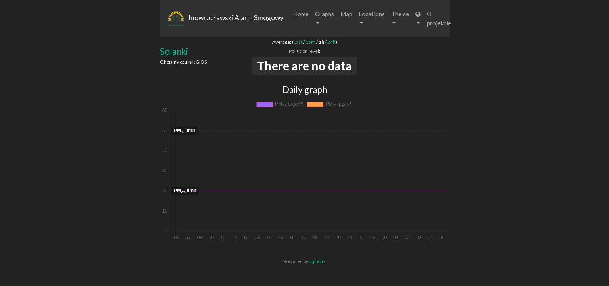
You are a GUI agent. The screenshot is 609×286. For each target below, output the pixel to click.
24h (331, 42)
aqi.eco (317, 261)
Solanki (174, 51)
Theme (400, 17)
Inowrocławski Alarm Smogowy (225, 18)
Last (298, 42)
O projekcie (439, 18)
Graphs (324, 17)
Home (301, 13)
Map (346, 13)
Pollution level (304, 51)
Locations (372, 17)
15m (310, 42)
